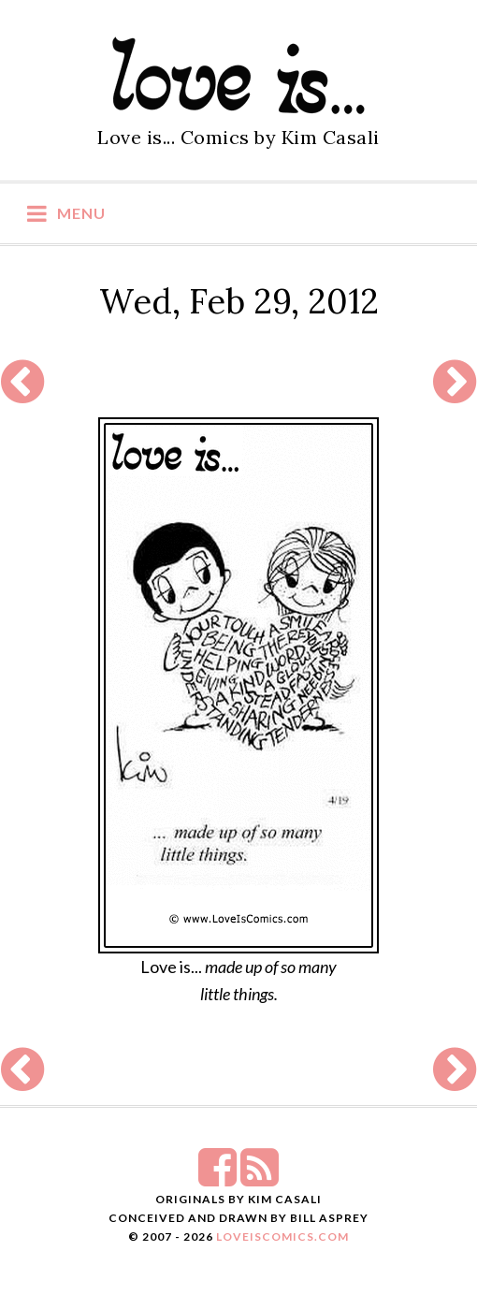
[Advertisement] (239, 382)
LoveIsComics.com (282, 1236)
